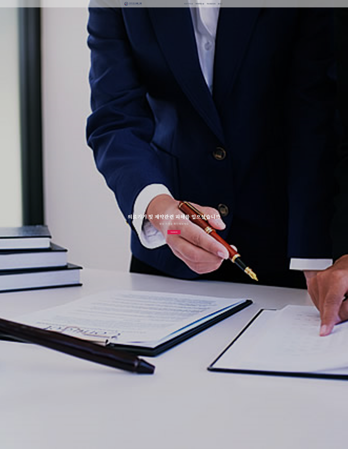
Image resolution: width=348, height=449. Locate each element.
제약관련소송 (199, 4)
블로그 (220, 4)
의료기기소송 (188, 4)
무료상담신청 (211, 4)
